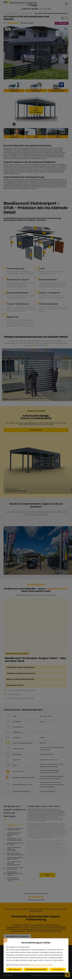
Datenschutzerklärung (45, 965)
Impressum (33, 965)
